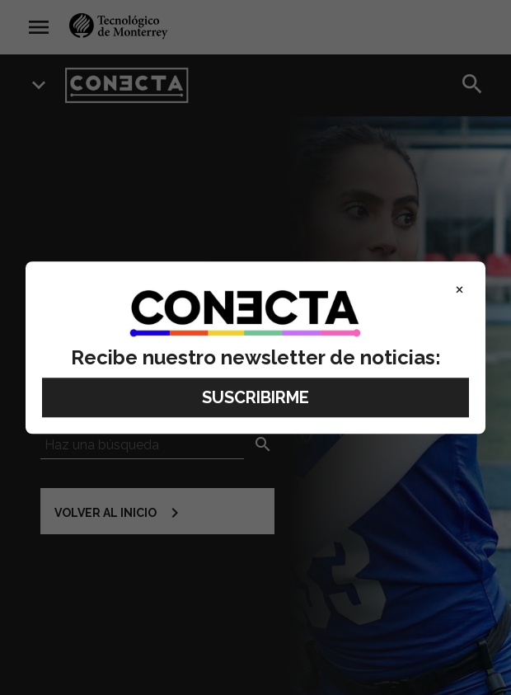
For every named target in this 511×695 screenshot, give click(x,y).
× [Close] (459, 288)
